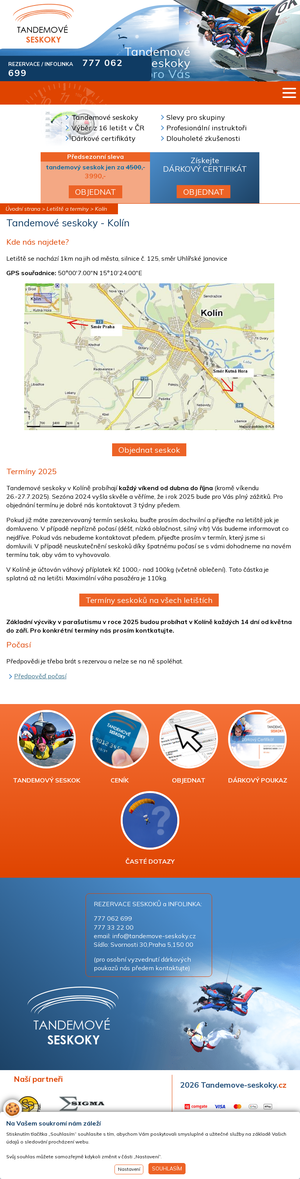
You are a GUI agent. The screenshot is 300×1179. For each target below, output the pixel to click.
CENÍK (119, 747)
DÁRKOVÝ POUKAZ (257, 747)
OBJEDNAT (95, 192)
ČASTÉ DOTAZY (150, 828)
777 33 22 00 (114, 927)
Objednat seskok (149, 450)
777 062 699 (113, 918)
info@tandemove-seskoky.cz (154, 936)
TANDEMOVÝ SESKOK (46, 747)
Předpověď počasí (40, 676)
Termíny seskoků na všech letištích (149, 600)
